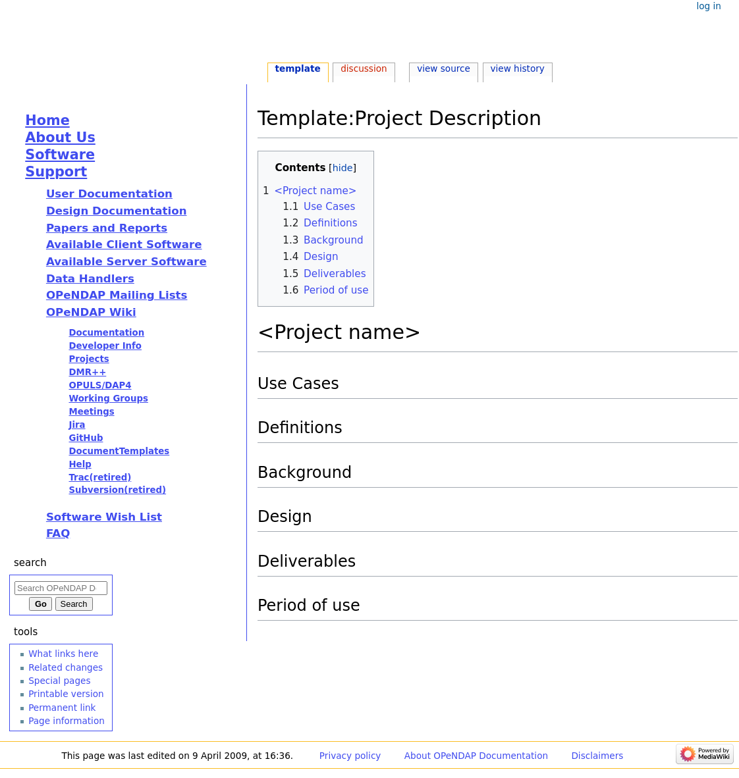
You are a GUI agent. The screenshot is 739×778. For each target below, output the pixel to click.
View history (517, 68)
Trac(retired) (99, 477)
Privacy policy (350, 755)
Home (47, 120)
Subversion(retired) (117, 490)
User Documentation (109, 194)
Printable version (65, 693)
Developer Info (105, 346)
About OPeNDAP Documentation (476, 755)
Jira (76, 425)
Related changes (65, 667)
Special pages (59, 680)
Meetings (91, 412)
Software (60, 155)
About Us (60, 137)
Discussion (364, 68)
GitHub (85, 438)
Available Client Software (124, 244)
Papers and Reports (106, 228)
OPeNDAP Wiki (91, 312)
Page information (66, 720)
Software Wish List (104, 517)
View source (443, 68)
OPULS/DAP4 (99, 385)
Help (79, 464)
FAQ (58, 533)
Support (56, 172)
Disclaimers (597, 755)
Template (297, 68)
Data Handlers (90, 278)
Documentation (106, 333)
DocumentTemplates (118, 451)
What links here (63, 653)
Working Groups (108, 398)
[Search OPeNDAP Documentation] (60, 588)
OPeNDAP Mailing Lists (117, 295)
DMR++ (87, 372)
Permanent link (62, 707)
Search (30, 563)
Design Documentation (116, 211)
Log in (708, 6)
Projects (88, 359)
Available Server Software (126, 261)
